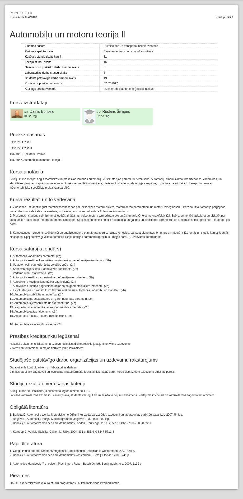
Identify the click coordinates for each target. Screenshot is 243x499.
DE (25, 13)
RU (21, 13)
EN (16, 13)
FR (30, 13)
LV (11, 13)
